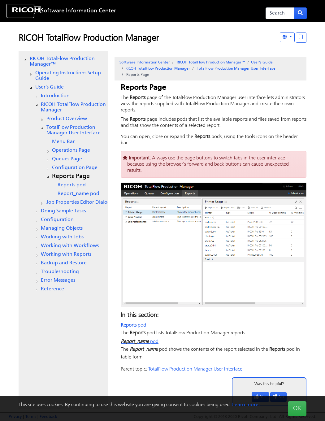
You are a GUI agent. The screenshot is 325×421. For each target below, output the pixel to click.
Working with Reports (66, 254)
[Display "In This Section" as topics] (301, 38)
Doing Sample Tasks (63, 211)
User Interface (73, 130)
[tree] (63, 174)
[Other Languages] (287, 37)
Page (71, 150)
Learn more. (246, 404)
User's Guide (49, 87)
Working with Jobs (62, 237)
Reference (52, 289)
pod (72, 185)
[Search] (280, 13)
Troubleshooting (60, 271)
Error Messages (58, 280)
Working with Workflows (70, 245)
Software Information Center (78, 11)
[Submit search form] (300, 13)
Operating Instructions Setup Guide (68, 76)
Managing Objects (62, 228)
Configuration (57, 219)
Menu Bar (63, 141)
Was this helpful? (269, 384)
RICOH (73, 107)
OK (297, 409)
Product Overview (66, 118)
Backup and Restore (64, 263)
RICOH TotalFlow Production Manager (89, 38)
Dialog (78, 202)
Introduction (55, 95)
